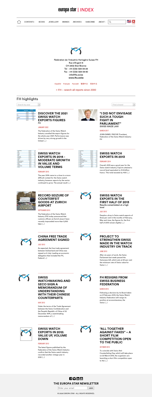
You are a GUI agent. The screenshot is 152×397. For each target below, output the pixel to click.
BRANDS (65, 22)
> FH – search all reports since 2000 (76, 89)
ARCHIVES (77, 22)
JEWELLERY (54, 22)
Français (66, 84)
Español (58, 84)
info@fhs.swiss (76, 74)
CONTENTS (29, 22)
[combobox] (28, 104)
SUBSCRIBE (90, 22)
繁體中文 (84, 84)
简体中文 (93, 84)
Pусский (75, 84)
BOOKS (42, 22)
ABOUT (102, 22)
